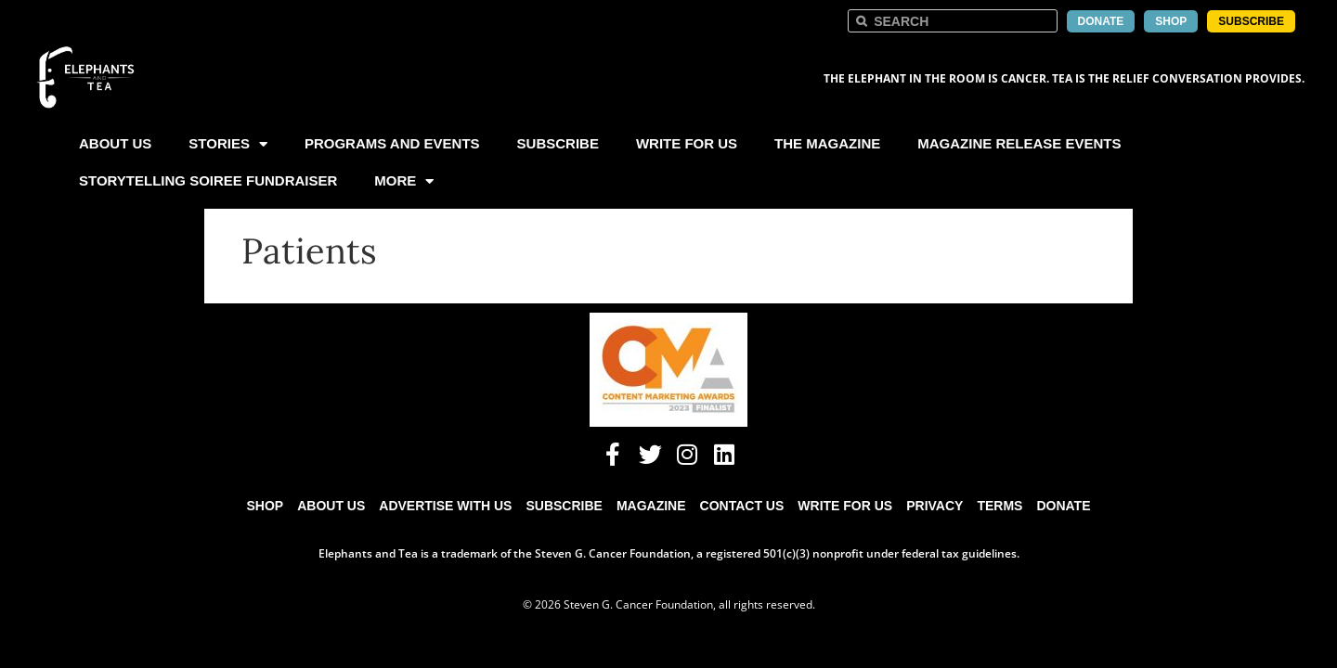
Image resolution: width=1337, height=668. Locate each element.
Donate (1063, 505)
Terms (999, 505)
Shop (265, 505)
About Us (115, 143)
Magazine (651, 505)
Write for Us (845, 505)
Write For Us (686, 143)
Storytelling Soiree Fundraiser (208, 180)
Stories (227, 144)
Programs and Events (392, 143)
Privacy (934, 505)
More (404, 181)
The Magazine (827, 143)
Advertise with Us (445, 505)
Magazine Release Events (1019, 143)
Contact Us (742, 505)
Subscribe (558, 143)
